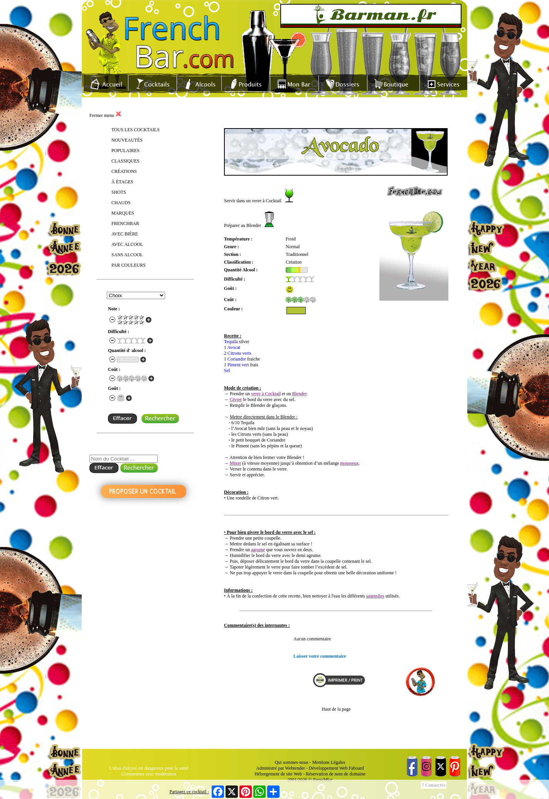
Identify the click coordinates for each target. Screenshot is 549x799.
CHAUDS (120, 202)
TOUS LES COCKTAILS (135, 129)
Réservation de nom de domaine (335, 774)
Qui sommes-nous (291, 762)
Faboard (356, 768)
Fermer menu (105, 115)
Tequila (231, 341)
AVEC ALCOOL (127, 244)
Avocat (233, 347)
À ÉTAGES (122, 182)
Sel (227, 370)
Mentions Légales (328, 762)
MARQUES (122, 213)
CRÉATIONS (124, 171)
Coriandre (236, 359)
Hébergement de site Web (278, 774)
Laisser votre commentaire (319, 656)
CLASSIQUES (125, 161)
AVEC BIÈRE (124, 234)
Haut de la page (336, 709)
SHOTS (118, 192)
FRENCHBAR (125, 223)
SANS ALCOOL (127, 254)
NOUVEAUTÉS (127, 140)
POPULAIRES (125, 150)
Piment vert (238, 364)
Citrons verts (239, 353)
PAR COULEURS (128, 265)
